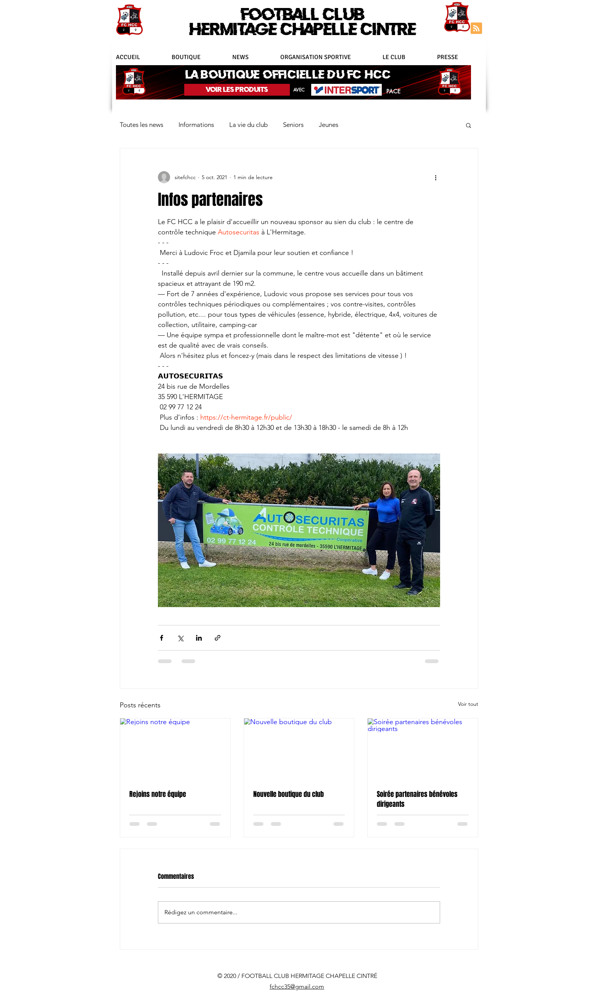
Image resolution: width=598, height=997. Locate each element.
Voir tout (468, 703)
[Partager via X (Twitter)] (180, 637)
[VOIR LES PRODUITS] (237, 90)
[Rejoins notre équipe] (175, 749)
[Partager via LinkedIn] (199, 637)
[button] (327, 57)
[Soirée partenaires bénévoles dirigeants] (423, 749)
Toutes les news (141, 124)
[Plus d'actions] (435, 177)
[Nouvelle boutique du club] (299, 749)
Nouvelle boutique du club (288, 794)
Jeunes (328, 124)
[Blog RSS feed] (476, 28)
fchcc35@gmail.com (297, 986)
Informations (196, 124)
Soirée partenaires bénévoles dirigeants (417, 799)
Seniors (293, 124)
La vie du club (248, 124)
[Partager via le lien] (217, 637)
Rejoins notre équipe (157, 794)
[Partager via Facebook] (161, 637)
